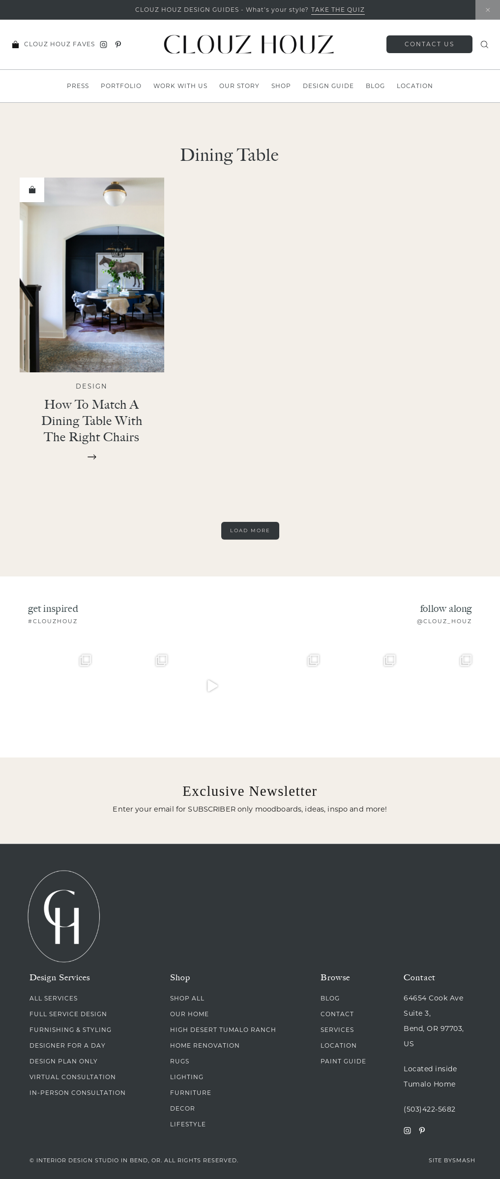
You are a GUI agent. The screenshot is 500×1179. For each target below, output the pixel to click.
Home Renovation (205, 1045)
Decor (182, 1108)
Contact (337, 1014)
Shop (281, 86)
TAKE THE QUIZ (338, 9)
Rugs (179, 1061)
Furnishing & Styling (70, 1029)
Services (337, 1029)
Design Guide (328, 86)
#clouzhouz (53, 621)
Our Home (189, 1014)
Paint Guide (343, 1061)
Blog (375, 86)
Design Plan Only (63, 1061)
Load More (250, 530)
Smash (463, 1160)
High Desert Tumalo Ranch (223, 1029)
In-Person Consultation (77, 1092)
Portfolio (121, 86)
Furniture (190, 1092)
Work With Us (180, 86)
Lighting (187, 1077)
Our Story (239, 86)
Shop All (187, 998)
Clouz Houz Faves (59, 44)
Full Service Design (68, 1014)
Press (78, 86)
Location (415, 86)
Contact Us (429, 44)
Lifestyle (188, 1124)
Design (92, 386)
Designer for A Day (67, 1045)
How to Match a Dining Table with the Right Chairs (92, 420)
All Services (53, 998)
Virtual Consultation (72, 1077)
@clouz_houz (444, 621)
